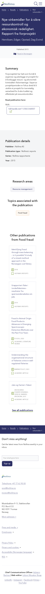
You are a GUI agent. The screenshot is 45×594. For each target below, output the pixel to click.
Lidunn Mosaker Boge (32, 575)
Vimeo (36, 580)
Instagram (18, 580)
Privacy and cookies (10, 548)
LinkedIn (8, 580)
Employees (7, 532)
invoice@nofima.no (10, 493)
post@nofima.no (9, 488)
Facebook (28, 580)
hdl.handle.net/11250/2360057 (22, 110)
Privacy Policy (7, 543)
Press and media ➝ (10, 528)
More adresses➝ (9, 517)
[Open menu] (35, 4)
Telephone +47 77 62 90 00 (14, 484)
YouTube (23, 583)
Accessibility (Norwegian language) (17, 552)
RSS (3, 557)
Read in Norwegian (23, 54)
